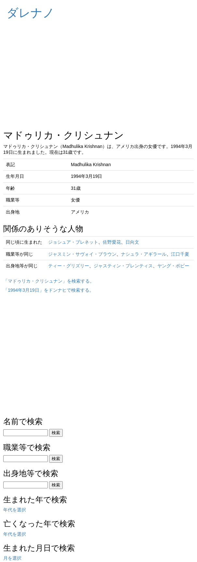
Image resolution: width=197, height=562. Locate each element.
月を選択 (12, 558)
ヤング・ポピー (173, 265)
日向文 (132, 242)
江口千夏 (180, 254)
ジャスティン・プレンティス (123, 265)
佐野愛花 (112, 242)
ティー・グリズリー (68, 265)
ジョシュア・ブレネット (73, 242)
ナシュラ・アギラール (143, 254)
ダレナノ (31, 12)
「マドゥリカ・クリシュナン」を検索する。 (48, 281)
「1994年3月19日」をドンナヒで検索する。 (48, 290)
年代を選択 (14, 509)
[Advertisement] (98, 71)
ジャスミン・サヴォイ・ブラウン (82, 254)
